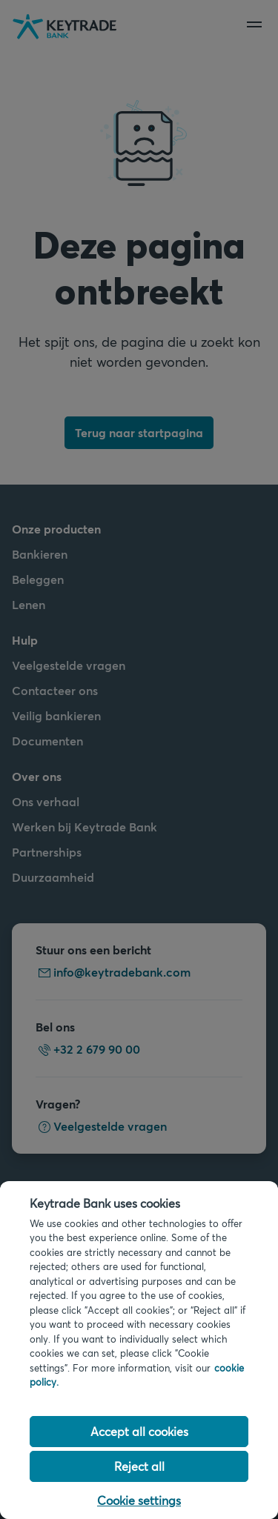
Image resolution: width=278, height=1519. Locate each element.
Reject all (139, 1466)
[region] (139, 1350)
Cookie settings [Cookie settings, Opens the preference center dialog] (139, 1500)
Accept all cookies (139, 1431)
